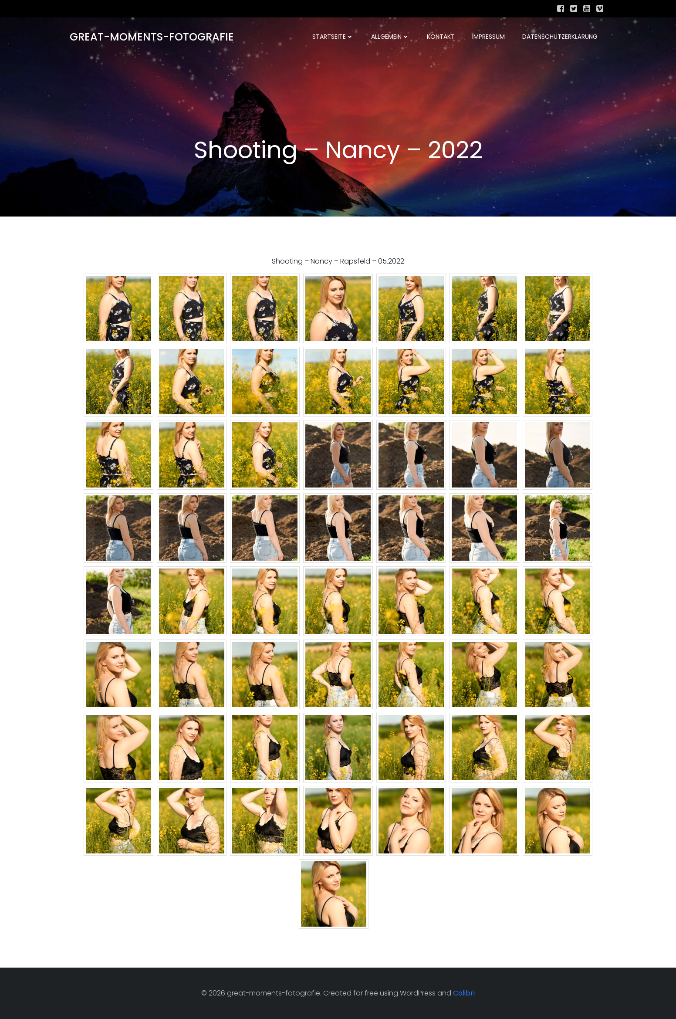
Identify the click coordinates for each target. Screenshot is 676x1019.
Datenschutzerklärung (560, 37)
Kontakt (441, 37)
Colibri (464, 994)
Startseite (333, 37)
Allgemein (390, 37)
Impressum (488, 37)
